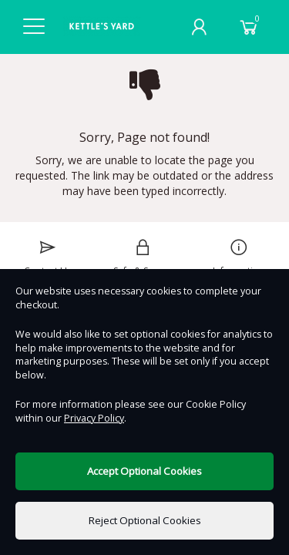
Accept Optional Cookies (144, 471)
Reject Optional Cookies (145, 520)
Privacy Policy (94, 418)
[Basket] (248, 27)
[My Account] (198, 27)
